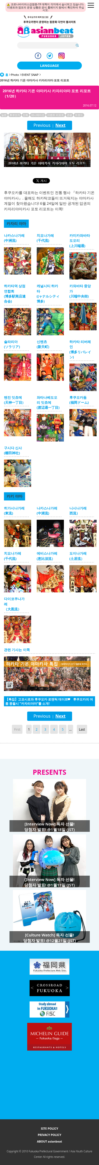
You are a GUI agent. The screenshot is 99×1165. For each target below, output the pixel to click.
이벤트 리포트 (55, 115)
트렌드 (79, 115)
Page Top (78, 750)
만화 (25, 115)
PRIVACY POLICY (49, 1135)
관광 (69, 115)
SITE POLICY (49, 1128)
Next (60, 125)
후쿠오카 (15, 115)
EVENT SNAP (30, 75)
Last (82, 729)
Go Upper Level (20, 750)
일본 (4, 115)
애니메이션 (37, 115)
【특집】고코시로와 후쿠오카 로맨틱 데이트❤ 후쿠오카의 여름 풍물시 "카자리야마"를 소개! (49, 701)
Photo (15, 75)
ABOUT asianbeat (49, 1141)
